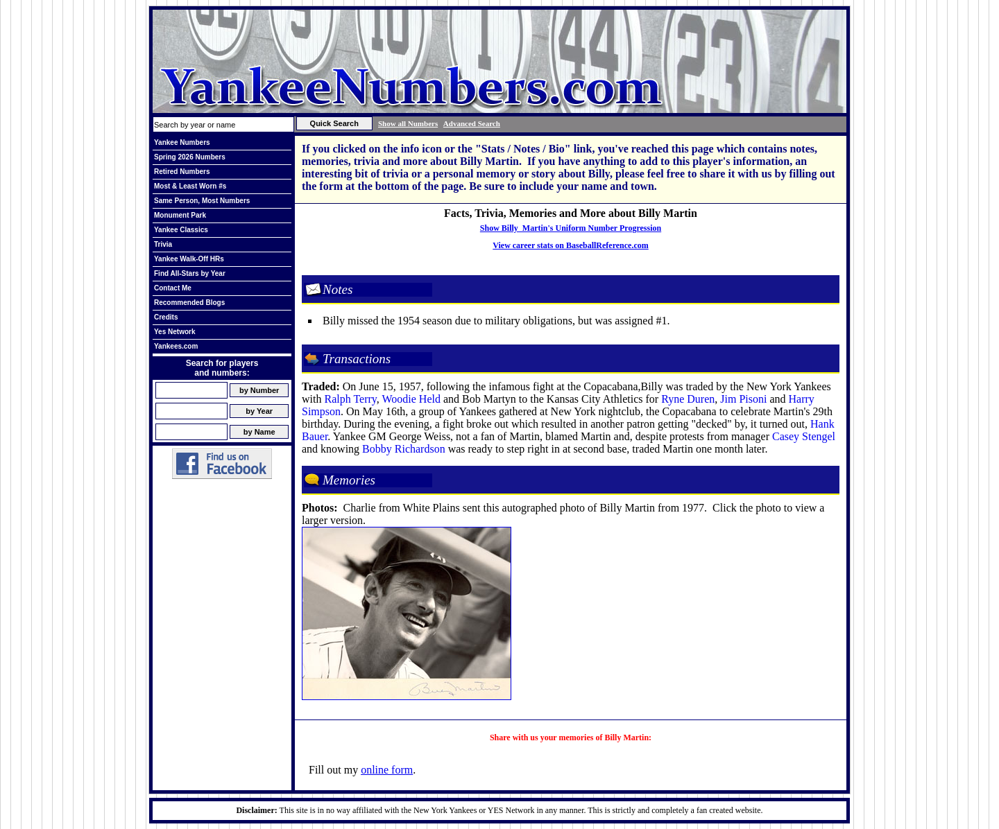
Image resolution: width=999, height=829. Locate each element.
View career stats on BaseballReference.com (571, 245)
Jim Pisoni (743, 399)
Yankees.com (176, 346)
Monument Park (180, 215)
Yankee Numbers (182, 142)
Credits (166, 317)
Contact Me (172, 288)
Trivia (163, 244)
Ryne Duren (688, 399)
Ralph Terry (350, 399)
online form (387, 770)
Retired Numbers (182, 171)
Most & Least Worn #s (190, 186)
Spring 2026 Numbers (189, 157)
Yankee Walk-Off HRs (189, 259)
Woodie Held (411, 399)
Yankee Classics (181, 230)
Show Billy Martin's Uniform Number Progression (570, 228)
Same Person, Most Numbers (202, 200)
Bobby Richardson (403, 449)
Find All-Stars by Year (189, 273)
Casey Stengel (803, 436)
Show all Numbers (408, 123)
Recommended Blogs (189, 302)
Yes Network (174, 331)
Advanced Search (471, 123)
